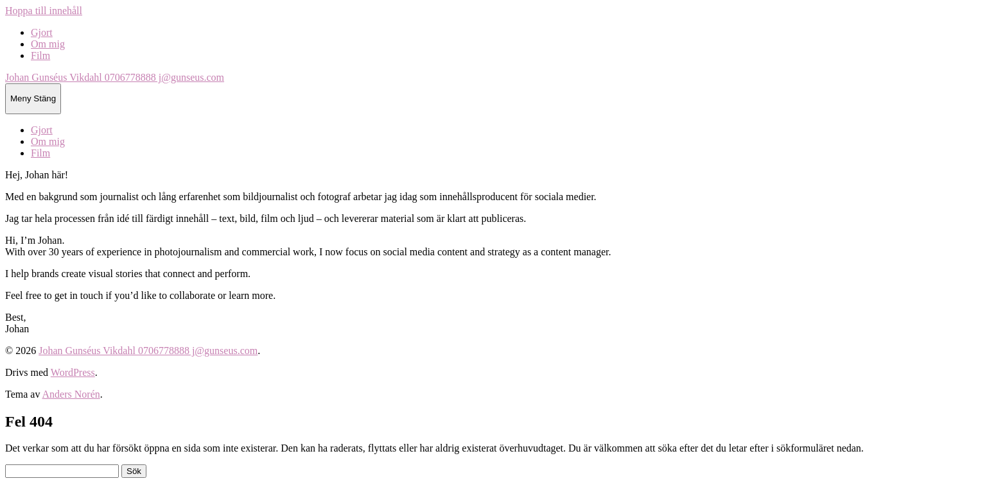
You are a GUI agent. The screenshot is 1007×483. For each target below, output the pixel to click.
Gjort (42, 32)
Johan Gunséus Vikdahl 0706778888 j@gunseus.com (114, 77)
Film (40, 55)
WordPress (73, 372)
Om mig (48, 43)
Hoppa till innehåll (43, 10)
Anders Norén (71, 394)
